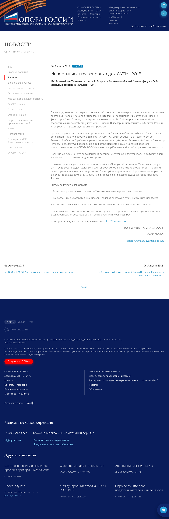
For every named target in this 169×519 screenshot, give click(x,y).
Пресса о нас (15, 109)
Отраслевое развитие (20, 93)
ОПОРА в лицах (16, 104)
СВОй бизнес (15, 147)
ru (164, 13)
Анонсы (28, 52)
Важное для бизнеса (19, 82)
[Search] (22, 329)
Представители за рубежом (53, 444)
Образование (115, 17)
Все (10, 66)
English (21, 322)
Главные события (18, 72)
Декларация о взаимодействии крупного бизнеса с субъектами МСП (123, 380)
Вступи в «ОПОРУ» (19, 361)
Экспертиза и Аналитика (16, 394)
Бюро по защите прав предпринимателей (20, 122)
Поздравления (16, 134)
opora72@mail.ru (136, 242)
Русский (10, 322)
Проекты (81, 20)
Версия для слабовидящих (148, 26)
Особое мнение (17, 114)
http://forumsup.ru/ (116, 222)
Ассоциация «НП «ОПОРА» (90, 11)
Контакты (113, 23)
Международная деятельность (124, 7)
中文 (31, 322)
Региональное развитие (89, 17)
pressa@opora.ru (12, 495)
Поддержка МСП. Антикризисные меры (20, 141)
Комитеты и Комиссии (88, 14)
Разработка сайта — (19, 403)
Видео (11, 128)
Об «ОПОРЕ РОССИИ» (89, 7)
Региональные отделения (51, 440)
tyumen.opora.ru (155, 242)
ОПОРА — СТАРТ (17, 153)
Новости (113, 20)
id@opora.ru (12, 440)
